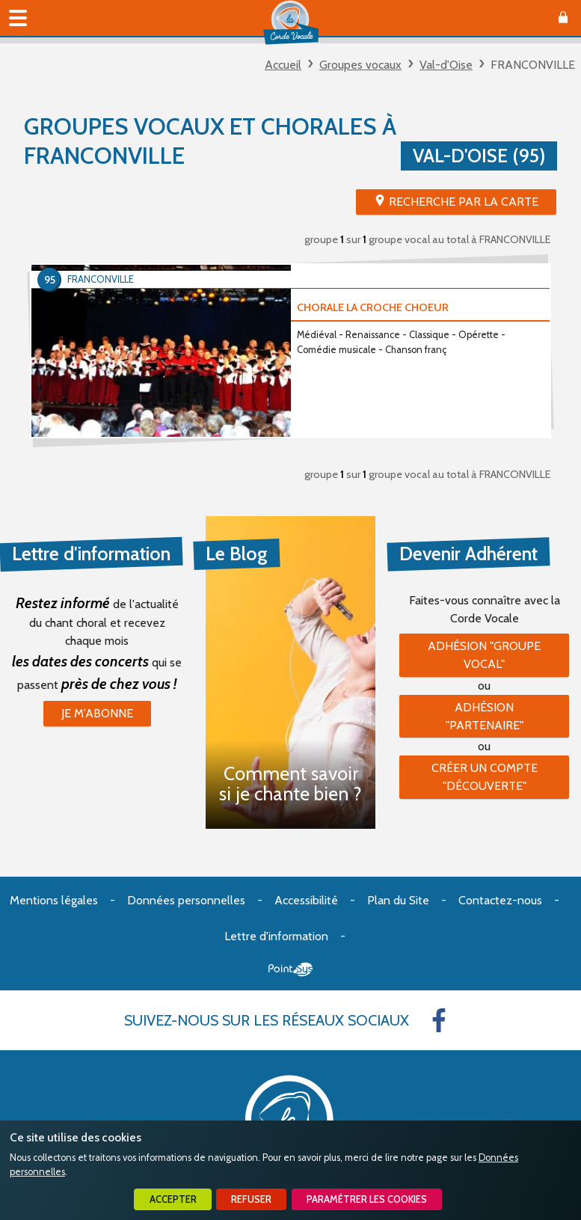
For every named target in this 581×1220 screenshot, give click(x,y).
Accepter (173, 1199)
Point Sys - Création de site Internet (290, 969)
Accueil (283, 65)
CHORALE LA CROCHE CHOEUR (373, 307)
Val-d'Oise (446, 65)
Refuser (251, 1199)
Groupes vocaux (360, 65)
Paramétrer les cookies (367, 1199)
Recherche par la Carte (463, 201)
